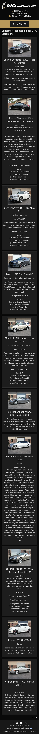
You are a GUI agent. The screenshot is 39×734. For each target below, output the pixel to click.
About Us (15, 725)
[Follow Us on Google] (25, 723)
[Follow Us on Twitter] (17, 723)
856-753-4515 (21, 16)
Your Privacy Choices (25, 728)
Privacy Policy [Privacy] (27, 725)
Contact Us (20, 725)
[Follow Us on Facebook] (13, 723)
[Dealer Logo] (19, 5)
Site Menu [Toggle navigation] (19, 23)
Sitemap (16, 728)
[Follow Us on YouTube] (21, 723)
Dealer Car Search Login (19, 727)
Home (10, 725)
